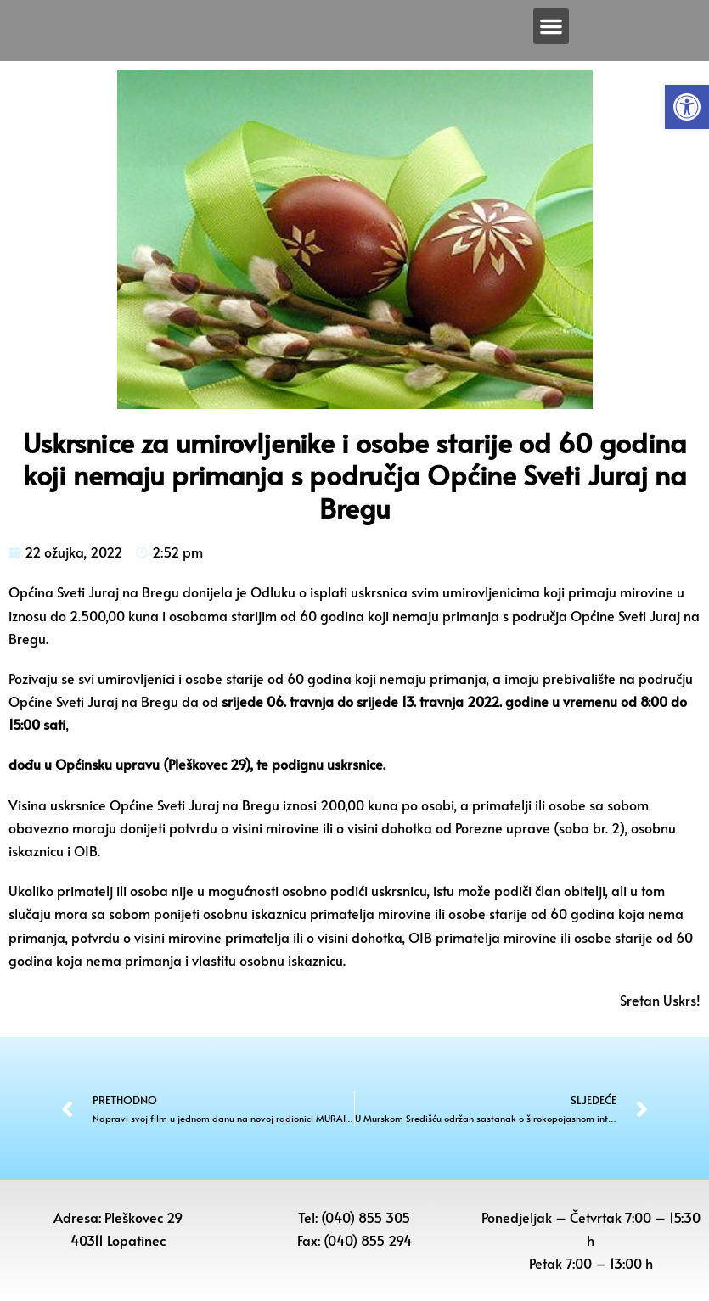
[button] (687, 107)
